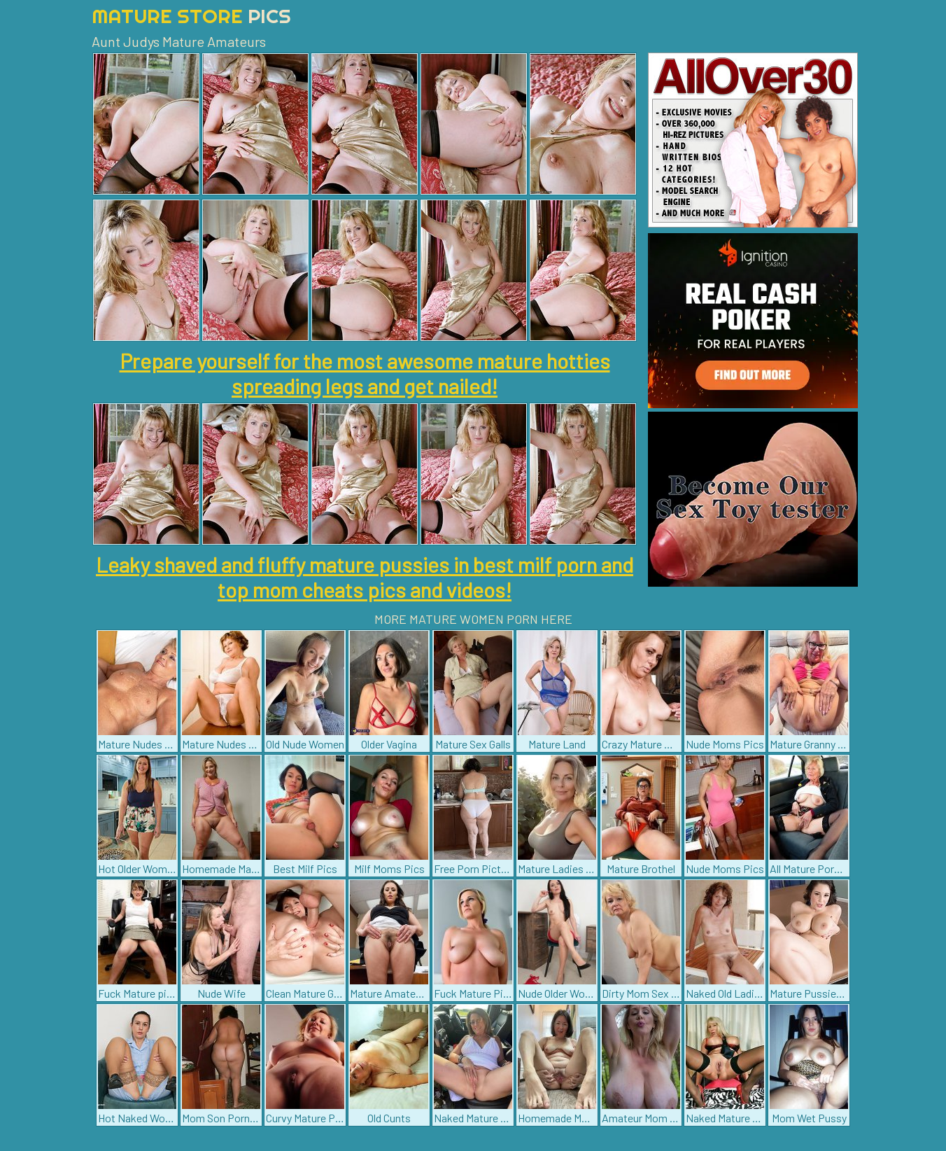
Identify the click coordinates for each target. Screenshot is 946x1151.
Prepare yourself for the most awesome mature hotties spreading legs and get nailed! (365, 373)
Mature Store (191, 16)
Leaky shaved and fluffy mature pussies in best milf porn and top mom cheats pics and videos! (364, 577)
